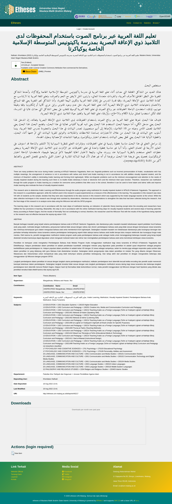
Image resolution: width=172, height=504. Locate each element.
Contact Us (137, 23)
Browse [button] (156, 23)
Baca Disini (29, 71)
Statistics (147, 23)
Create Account (89, 29)
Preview (48, 71)
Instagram (67, 477)
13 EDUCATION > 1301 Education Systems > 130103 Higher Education (70, 305)
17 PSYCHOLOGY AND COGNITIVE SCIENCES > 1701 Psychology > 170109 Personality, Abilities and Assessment (87, 351)
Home (128, 23)
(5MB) (32, 71)
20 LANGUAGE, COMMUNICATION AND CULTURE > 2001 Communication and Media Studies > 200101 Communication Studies (92, 354)
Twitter (65, 474)
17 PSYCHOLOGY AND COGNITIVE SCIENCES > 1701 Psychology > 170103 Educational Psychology (82, 349)
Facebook (67, 472)
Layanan (14, 477)
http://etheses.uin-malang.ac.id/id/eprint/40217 (60, 394)
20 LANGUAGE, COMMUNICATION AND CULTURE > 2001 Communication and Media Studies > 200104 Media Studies (89, 361)
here (137, 501)
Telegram (66, 479)
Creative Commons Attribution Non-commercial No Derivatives (63, 68)
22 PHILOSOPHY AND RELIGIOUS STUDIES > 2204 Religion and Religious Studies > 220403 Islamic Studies (85, 369)
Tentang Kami (16, 474)
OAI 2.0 (117, 501)
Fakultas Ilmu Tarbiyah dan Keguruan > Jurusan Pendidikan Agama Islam (71, 374)
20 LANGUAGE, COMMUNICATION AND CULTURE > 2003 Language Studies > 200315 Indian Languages (84, 364)
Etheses (16, 22)
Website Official (17, 472)
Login (79, 29)
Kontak (13, 479)
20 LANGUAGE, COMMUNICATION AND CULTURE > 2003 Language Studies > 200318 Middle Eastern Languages (87, 367)
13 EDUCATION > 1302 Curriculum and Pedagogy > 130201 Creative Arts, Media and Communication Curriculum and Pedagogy (92, 307)
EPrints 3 (99, 501)
